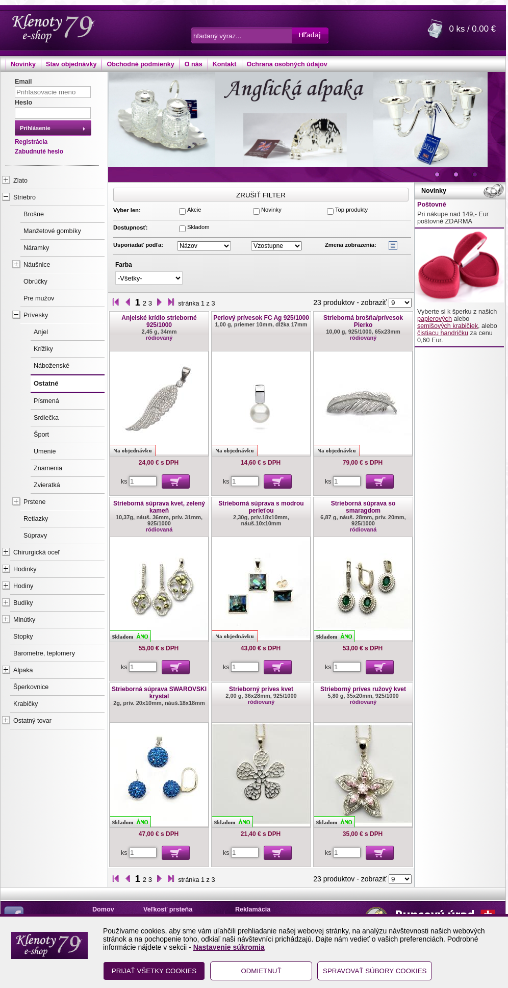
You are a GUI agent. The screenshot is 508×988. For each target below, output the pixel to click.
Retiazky (35, 518)
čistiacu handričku (442, 333)
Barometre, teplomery (44, 653)
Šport (41, 434)
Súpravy (35, 535)
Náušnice (36, 264)
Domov (103, 909)
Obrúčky (35, 281)
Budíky (23, 602)
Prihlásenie (35, 128)
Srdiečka (46, 417)
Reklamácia (252, 909)
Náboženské (51, 365)
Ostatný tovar (32, 720)
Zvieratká (47, 485)
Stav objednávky (71, 64)
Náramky (36, 247)
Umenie (45, 451)
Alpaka (23, 670)
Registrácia (31, 141)
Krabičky (25, 703)
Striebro (24, 197)
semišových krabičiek (447, 326)
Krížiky (43, 348)
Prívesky (35, 315)
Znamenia (48, 468)
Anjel (41, 332)
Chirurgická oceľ (36, 552)
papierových (434, 318)
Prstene (34, 501)
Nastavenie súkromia (229, 947)
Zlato (20, 180)
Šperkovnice (30, 687)
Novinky (23, 64)
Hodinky (25, 569)
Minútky (24, 619)
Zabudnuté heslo (39, 151)
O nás (193, 64)
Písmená (46, 400)
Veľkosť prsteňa (167, 909)
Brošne (33, 214)
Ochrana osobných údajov (287, 64)
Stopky (23, 636)
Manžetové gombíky (52, 231)
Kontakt (225, 64)
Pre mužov (38, 298)
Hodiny (23, 586)
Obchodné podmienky (140, 64)
